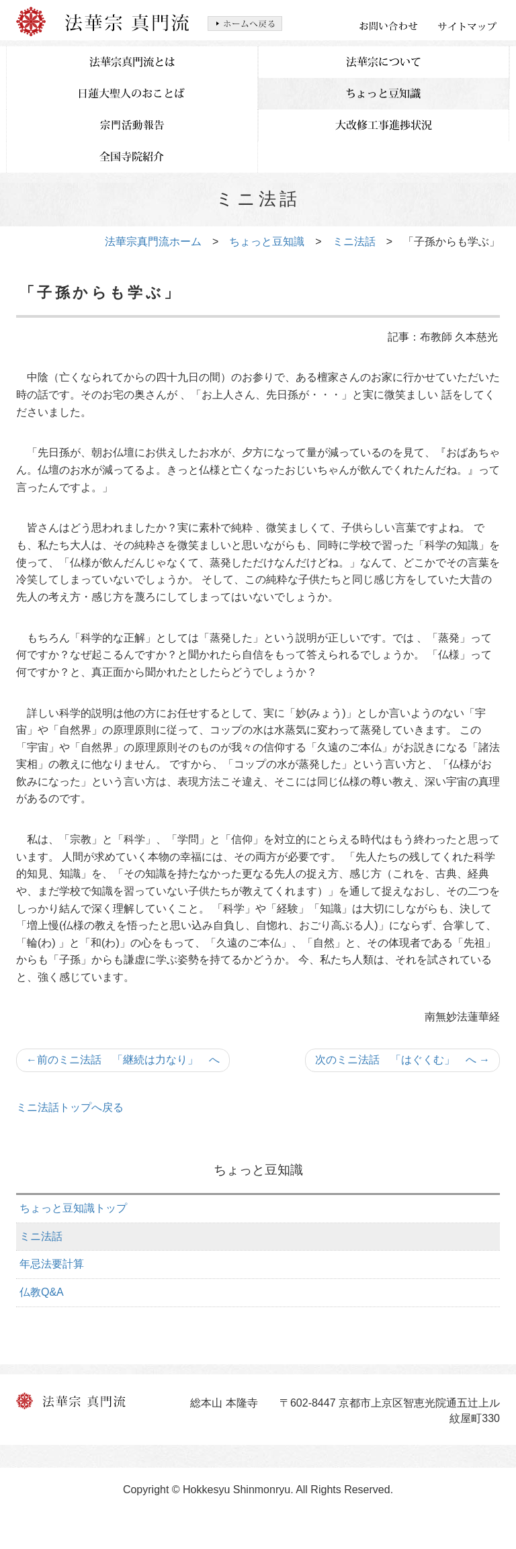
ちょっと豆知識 (266, 241)
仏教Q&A (41, 1292)
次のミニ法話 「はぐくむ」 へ (402, 1059)
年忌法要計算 (51, 1264)
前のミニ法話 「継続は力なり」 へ (123, 1059)
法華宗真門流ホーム (153, 241)
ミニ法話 (354, 241)
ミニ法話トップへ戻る (70, 1107)
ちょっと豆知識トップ (73, 1208)
